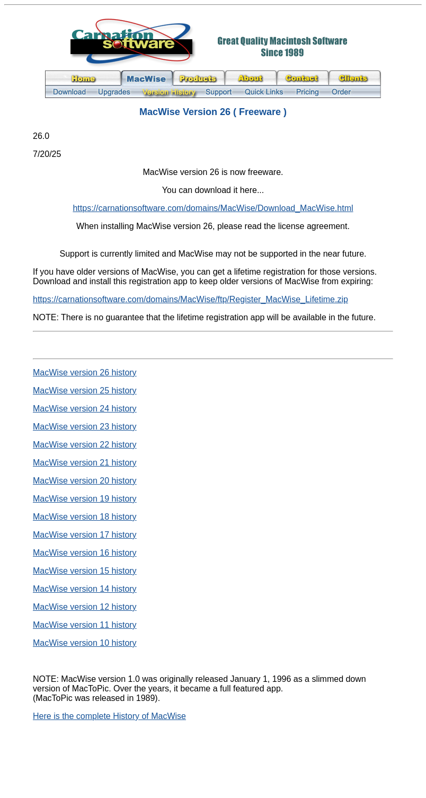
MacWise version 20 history (85, 480)
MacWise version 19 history (85, 498)
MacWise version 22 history (85, 444)
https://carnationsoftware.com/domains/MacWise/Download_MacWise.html (213, 208)
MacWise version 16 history (85, 552)
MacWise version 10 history (85, 642)
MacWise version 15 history (85, 570)
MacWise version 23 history (85, 426)
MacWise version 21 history (85, 462)
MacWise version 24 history (85, 408)
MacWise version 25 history (85, 390)
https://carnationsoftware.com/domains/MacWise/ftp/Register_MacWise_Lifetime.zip (190, 299)
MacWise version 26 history (85, 372)
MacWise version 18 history (85, 516)
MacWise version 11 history (85, 624)
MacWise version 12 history (85, 606)
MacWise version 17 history (85, 534)
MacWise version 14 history (85, 588)
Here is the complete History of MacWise (109, 716)
